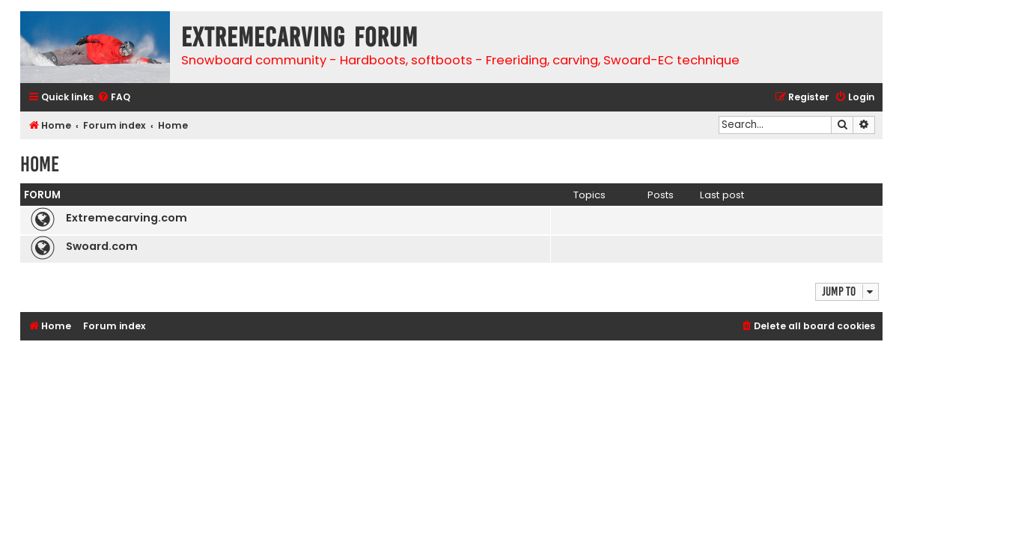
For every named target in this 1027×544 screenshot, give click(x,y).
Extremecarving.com (126, 217)
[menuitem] (113, 98)
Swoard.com (102, 246)
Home (39, 164)
